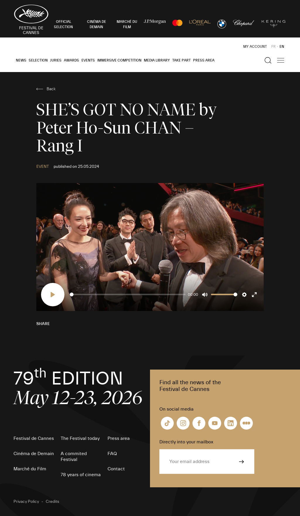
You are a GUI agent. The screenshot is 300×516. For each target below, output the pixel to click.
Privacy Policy (26, 501)
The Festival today (80, 438)
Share (43, 324)
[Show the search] (268, 60)
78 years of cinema (81, 474)
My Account (255, 47)
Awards (71, 60)
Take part (181, 60)
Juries (56, 60)
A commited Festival (74, 456)
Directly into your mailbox (186, 442)
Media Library (157, 60)
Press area (203, 60)
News (21, 60)
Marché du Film (29, 468)
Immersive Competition (119, 60)
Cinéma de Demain (33, 453)
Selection (38, 60)
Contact (116, 468)
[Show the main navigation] (280, 60)
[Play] (52, 294)
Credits (52, 501)
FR (273, 47)
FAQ (112, 453)
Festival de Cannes (33, 438)
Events (88, 60)
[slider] (127, 294)
